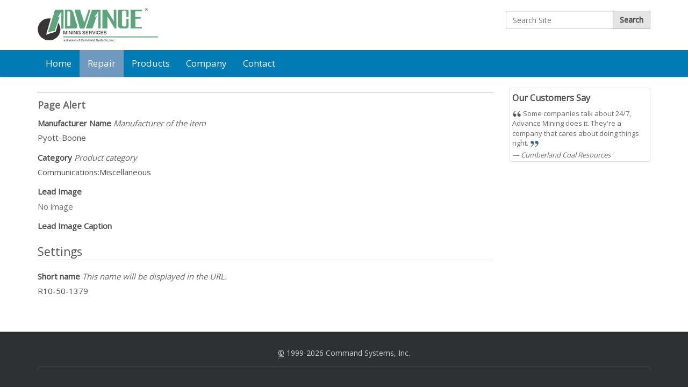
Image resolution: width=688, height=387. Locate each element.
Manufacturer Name (122, 123)
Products (151, 63)
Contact (259, 63)
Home (58, 63)
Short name (132, 276)
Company (206, 63)
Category (87, 157)
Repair (102, 63)
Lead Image (60, 191)
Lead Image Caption (75, 225)
